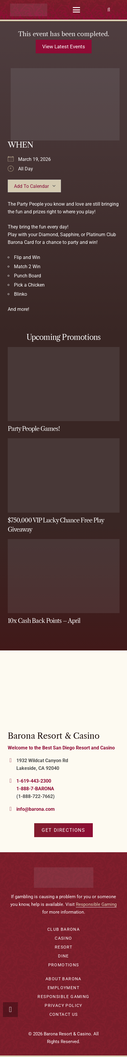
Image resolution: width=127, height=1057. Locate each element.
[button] (76, 9)
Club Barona (63, 929)
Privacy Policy (63, 1005)
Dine (63, 956)
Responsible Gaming (96, 904)
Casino (63, 938)
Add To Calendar (31, 186)
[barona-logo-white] (28, 10)
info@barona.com (35, 809)
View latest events (63, 46)
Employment (63, 987)
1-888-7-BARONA (35, 788)
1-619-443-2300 (33, 781)
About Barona (63, 978)
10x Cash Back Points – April (44, 620)
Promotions (63, 964)
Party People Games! (34, 428)
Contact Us (63, 1014)
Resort (63, 947)
